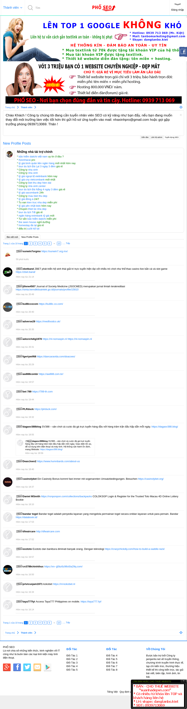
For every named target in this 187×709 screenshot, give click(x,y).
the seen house (27, 222)
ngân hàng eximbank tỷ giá (34, 215)
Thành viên (11, 7)
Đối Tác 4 (72, 666)
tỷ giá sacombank (29, 192)
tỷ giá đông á (26, 199)
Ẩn (184, 680)
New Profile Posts (30, 237)
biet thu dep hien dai (39, 182)
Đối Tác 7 (111, 666)
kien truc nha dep (37, 202)
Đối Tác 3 (72, 662)
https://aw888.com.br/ (51, 374)
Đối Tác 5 (72, 669)
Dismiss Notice (180, 114)
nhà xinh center (37, 186)
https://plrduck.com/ (45, 409)
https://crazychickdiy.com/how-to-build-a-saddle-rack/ (135, 548)
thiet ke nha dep (37, 208)
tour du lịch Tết (27, 212)
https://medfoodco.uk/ (48, 321)
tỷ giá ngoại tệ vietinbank (33, 176)
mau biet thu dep (37, 195)
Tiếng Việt (112, 691)
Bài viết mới (12, 237)
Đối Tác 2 (72, 659)
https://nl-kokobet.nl (64, 584)
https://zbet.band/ (25, 271)
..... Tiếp (66, 243)
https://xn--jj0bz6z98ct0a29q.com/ (63, 566)
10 (59, 243)
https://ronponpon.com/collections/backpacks (66, 496)
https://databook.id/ (26, 517)
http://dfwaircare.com (48, 531)
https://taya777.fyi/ (91, 601)
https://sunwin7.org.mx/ (54, 251)
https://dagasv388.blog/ (165, 426)
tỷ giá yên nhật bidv (30, 205)
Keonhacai (25, 159)
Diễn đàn (145, 137)
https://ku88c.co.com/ (51, 303)
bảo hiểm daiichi (36, 218)
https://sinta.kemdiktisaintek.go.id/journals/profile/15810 (47, 289)
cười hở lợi (33, 228)
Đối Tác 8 (111, 669)
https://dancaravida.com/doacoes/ (56, 356)
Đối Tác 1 (72, 655)
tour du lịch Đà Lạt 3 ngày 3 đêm (37, 166)
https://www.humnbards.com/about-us (58, 461)
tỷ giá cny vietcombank (32, 179)
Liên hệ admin (156, 137)
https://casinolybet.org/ (151, 478)
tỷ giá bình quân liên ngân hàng (37, 163)
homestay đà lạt (28, 225)
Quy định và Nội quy (130, 691)
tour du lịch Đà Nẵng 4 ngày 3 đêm (38, 189)
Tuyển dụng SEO (172, 137)
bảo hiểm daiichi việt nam (33, 156)
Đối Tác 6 (111, 662)
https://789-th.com (42, 391)
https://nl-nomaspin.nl (55, 338)
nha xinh (33, 169)
